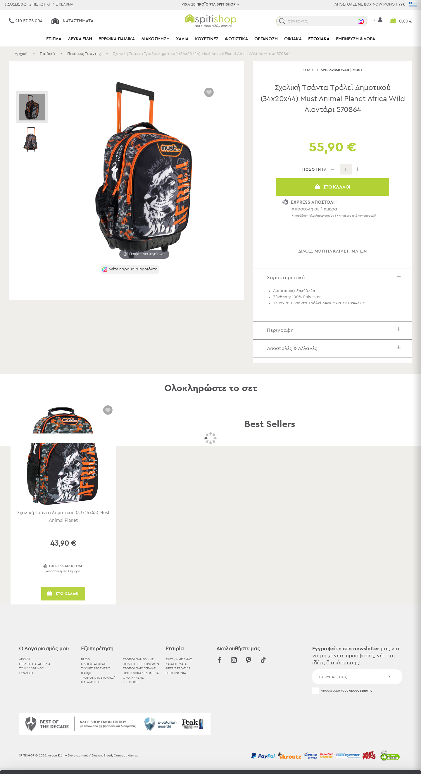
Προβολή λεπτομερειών (323, 762)
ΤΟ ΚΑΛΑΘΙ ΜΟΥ (31, 668)
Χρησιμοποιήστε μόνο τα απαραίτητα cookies (372, 732)
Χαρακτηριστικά (335, 277)
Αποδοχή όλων (372, 709)
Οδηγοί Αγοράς (93, 664)
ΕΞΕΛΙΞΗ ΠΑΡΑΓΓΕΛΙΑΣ (35, 664)
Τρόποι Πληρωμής (138, 659)
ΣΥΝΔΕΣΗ (26, 673)
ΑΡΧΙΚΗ (24, 659)
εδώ (257, 725)
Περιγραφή (335, 330)
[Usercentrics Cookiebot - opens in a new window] (37, 762)
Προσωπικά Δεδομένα (141, 673)
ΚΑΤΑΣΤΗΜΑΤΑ (176, 664)
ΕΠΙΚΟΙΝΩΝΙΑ (175, 673)
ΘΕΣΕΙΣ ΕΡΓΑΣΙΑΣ (177, 668)
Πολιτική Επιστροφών (141, 664)
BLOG (85, 659)
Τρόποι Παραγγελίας (139, 668)
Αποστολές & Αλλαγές (335, 348)
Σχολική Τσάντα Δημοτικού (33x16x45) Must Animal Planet (63, 516)
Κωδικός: (311, 70)
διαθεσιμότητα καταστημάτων (332, 251)
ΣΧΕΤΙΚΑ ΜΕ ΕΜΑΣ (178, 659)
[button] (282, 21)
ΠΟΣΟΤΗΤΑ (314, 170)
